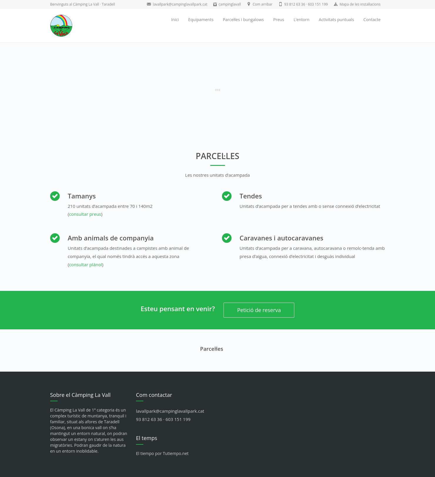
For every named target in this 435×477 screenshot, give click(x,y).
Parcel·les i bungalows (243, 19)
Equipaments (201, 19)
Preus (278, 19)
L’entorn (302, 19)
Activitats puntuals (336, 19)
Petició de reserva (259, 309)
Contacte (371, 19)
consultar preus (85, 214)
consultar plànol (85, 264)
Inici (175, 19)
